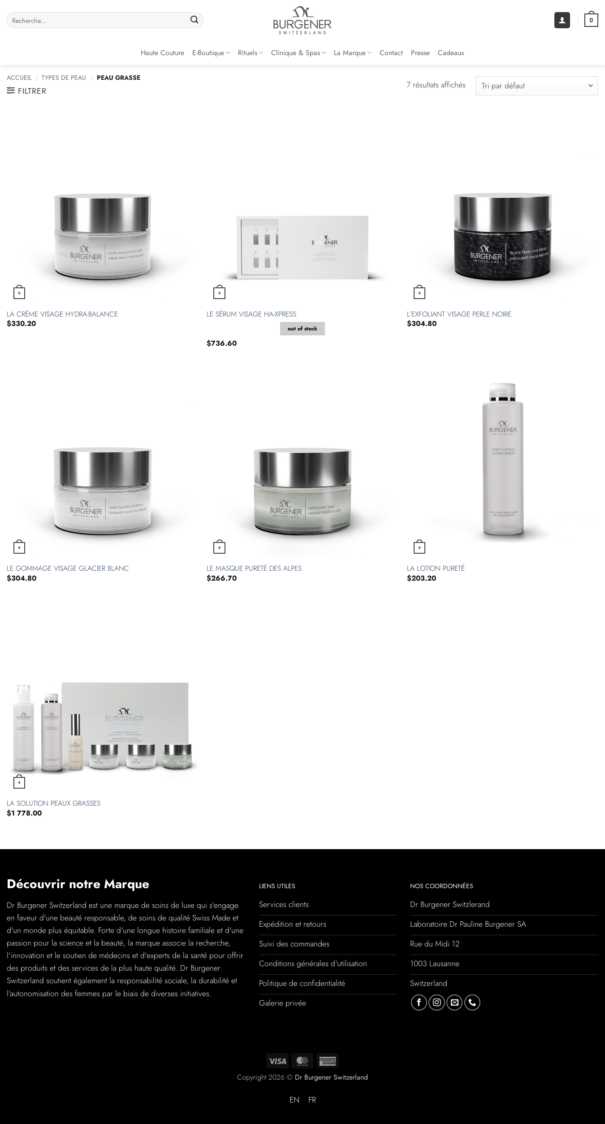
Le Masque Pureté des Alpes (254, 568)
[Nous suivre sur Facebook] (419, 1002)
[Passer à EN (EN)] (294, 1100)
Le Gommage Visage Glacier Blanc (68, 568)
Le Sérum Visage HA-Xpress (251, 314)
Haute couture (162, 53)
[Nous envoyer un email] (454, 1002)
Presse (420, 53)
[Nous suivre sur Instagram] (436, 1002)
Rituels (250, 53)
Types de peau (64, 77)
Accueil (19, 77)
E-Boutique (211, 53)
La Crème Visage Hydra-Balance (62, 314)
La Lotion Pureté (436, 568)
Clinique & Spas (298, 53)
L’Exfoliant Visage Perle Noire (459, 314)
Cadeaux (451, 53)
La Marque (353, 53)
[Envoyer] (194, 20)
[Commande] (536, 85)
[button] (562, 20)
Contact (391, 53)
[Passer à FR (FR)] (312, 1100)
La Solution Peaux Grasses (53, 803)
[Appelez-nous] (472, 1002)
